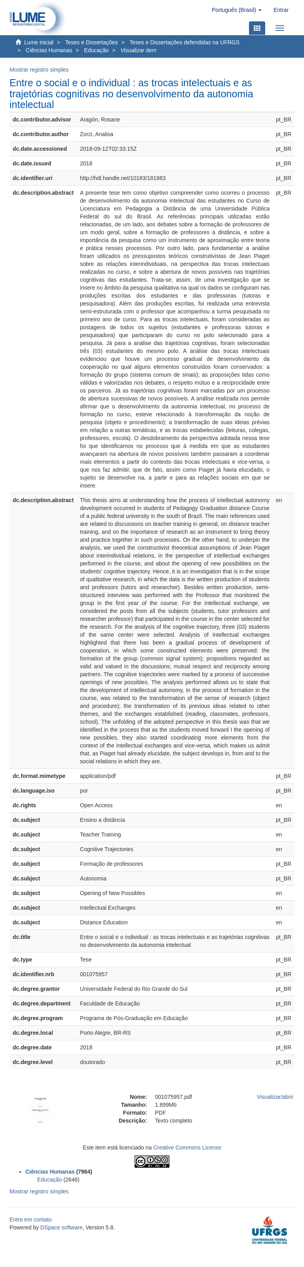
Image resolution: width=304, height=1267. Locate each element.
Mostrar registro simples (39, 69)
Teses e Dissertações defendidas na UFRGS (184, 42)
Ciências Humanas (49, 50)
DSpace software (61, 1227)
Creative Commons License (187, 1147)
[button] (237, 10)
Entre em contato (31, 1219)
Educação (96, 50)
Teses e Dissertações (91, 42)
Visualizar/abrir (275, 1097)
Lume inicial (38, 42)
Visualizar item (138, 50)
